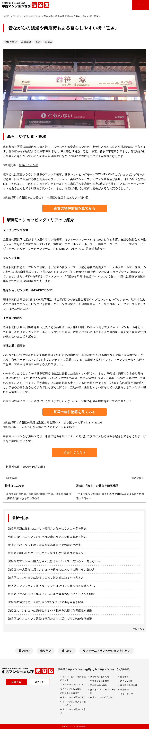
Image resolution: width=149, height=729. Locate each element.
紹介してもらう (74, 452)
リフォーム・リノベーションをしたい (106, 650)
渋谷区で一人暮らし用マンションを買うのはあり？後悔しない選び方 (51, 569)
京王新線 (26, 41)
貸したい (67, 650)
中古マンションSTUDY (101, 697)
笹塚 (37, 41)
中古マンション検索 (99, 681)
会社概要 (124, 676)
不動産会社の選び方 (69, 693)
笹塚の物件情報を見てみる (74, 208)
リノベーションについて (72, 684)
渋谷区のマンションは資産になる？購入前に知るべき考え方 (46, 577)
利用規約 (124, 689)
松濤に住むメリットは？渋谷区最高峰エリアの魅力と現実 (44, 544)
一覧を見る (138, 628)
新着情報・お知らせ (99, 676)
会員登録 (16, 682)
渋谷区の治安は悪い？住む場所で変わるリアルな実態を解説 (46, 602)
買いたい (24, 650)
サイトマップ (126, 694)
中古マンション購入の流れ (73, 697)
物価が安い (11, 41)
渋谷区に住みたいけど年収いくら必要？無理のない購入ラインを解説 (51, 594)
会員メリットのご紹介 (71, 689)
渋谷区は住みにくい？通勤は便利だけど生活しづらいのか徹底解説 (50, 618)
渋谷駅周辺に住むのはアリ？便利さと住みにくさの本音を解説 (47, 528)
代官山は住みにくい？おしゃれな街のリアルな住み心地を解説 (47, 536)
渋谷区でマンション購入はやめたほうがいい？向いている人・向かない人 (54, 561)
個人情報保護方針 (128, 685)
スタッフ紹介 (126, 681)
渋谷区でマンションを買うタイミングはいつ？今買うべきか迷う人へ (51, 585)
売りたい (45, 650)
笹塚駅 (48, 41)
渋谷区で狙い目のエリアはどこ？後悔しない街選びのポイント (47, 553)
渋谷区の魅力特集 (98, 685)
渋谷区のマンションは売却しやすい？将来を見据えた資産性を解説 (50, 610)
